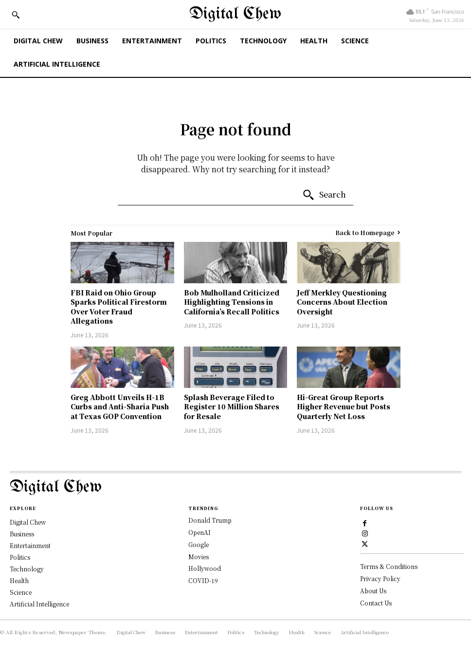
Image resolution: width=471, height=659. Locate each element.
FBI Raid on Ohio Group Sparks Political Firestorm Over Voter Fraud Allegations (119, 307)
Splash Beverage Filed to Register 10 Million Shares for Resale (231, 406)
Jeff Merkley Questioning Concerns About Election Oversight (342, 302)
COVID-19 (203, 580)
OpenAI (199, 532)
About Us (373, 590)
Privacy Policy (380, 578)
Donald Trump (210, 520)
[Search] (324, 195)
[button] (15, 14)
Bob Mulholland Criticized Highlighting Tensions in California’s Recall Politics (231, 302)
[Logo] (235, 487)
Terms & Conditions (388, 566)
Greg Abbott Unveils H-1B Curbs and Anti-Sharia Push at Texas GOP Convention (120, 406)
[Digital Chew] (235, 14)
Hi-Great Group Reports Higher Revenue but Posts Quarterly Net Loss (343, 406)
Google (198, 544)
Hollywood (204, 568)
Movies (198, 556)
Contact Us (376, 602)
